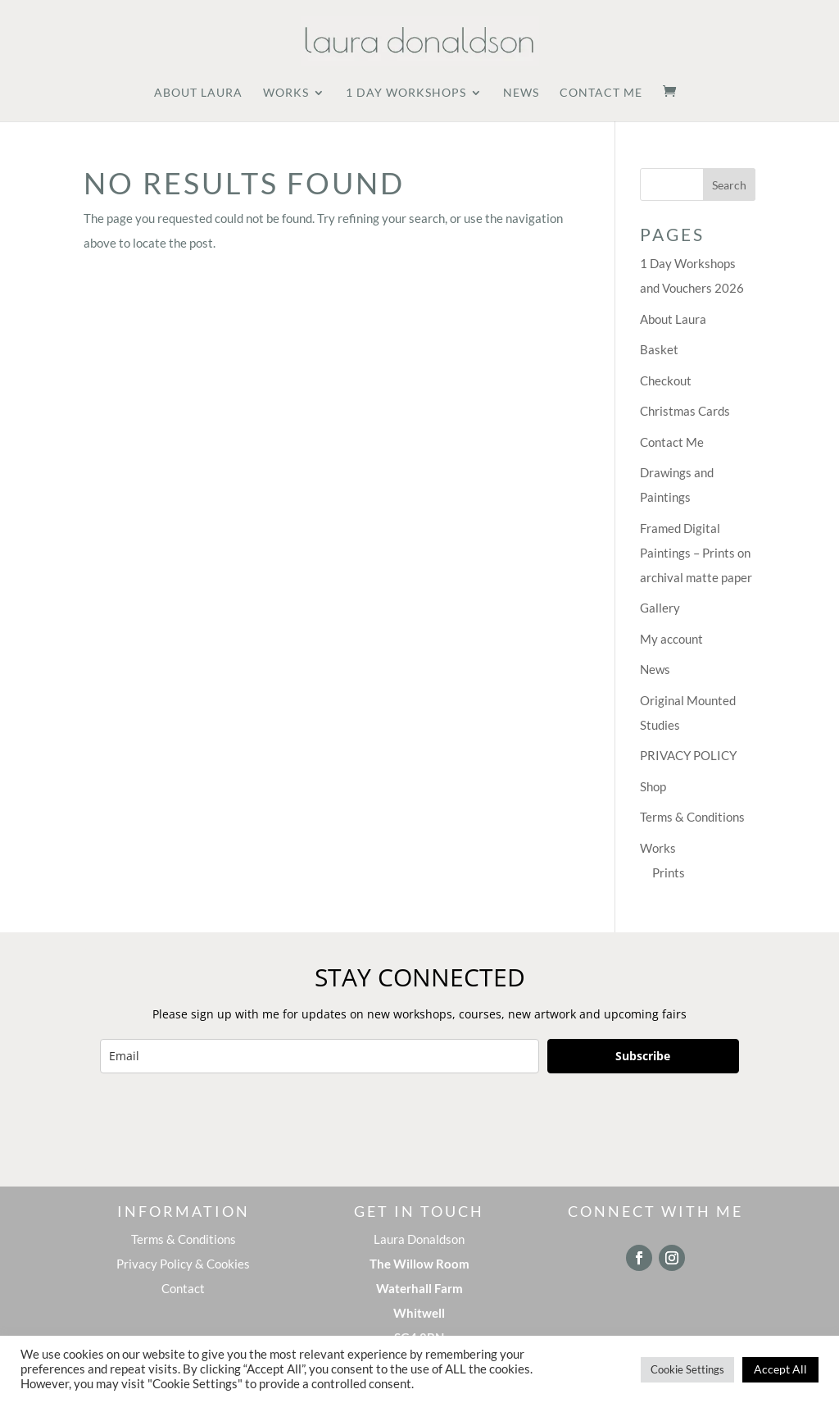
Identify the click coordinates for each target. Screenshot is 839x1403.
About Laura (198, 93)
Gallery (660, 607)
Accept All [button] (780, 1369)
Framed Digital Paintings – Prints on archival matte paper (696, 553)
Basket (659, 349)
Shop (653, 786)
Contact (183, 1288)
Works (286, 93)
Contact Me (601, 93)
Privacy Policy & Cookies (183, 1263)
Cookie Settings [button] (687, 1369)
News (521, 93)
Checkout (666, 380)
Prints (668, 872)
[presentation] (224, 1122)
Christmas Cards (685, 410)
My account (671, 638)
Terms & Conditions (692, 816)
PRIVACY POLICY (688, 755)
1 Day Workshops (406, 93)
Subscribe (642, 1056)
